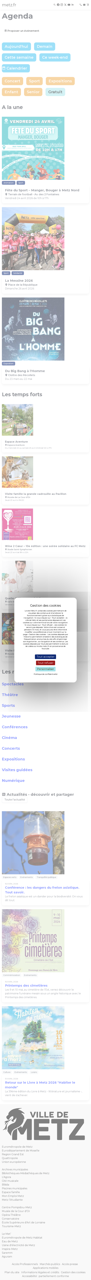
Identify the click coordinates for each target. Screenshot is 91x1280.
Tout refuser (45, 662)
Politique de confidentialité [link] (45, 674)
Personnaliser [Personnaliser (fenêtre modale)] (45, 669)
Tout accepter (46, 656)
